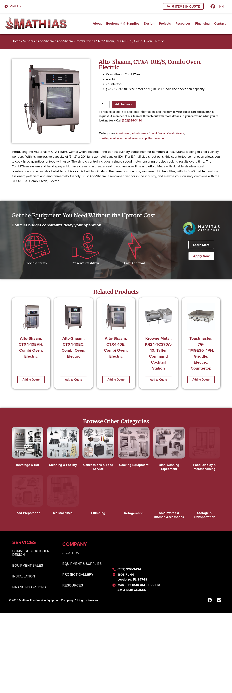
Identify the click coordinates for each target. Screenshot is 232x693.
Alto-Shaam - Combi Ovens (76, 41)
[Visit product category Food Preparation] (27, 496)
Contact (220, 22)
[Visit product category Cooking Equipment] (134, 448)
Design (149, 22)
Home (16, 41)
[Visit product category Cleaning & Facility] (63, 448)
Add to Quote (123, 104)
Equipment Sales (27, 575)
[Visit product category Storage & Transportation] (204, 498)
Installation (23, 585)
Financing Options (29, 596)
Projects (165, 22)
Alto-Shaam (46, 41)
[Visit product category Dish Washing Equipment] (169, 450)
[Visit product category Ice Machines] (63, 496)
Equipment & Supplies (122, 22)
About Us (70, 562)
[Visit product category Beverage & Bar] (27, 448)
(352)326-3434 (132, 120)
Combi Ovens (175, 133)
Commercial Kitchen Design (30, 562)
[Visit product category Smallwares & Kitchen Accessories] (169, 498)
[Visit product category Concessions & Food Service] (98, 450)
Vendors (29, 41)
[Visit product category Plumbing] (98, 496)
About (97, 22)
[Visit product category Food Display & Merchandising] (204, 450)
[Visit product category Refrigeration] (134, 496)
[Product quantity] (104, 104)
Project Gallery (77, 584)
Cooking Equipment (111, 138)
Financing (202, 22)
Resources (183, 22)
